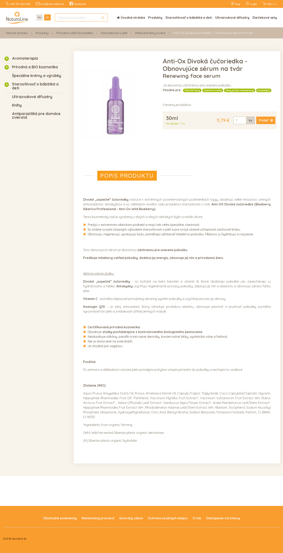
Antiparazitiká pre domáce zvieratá (36, 115)
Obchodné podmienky (60, 518)
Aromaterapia (25, 58)
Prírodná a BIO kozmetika (75, 33)
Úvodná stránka (131, 17)
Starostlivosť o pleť (115, 33)
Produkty (155, 17)
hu (39, 17)
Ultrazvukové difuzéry (232, 17)
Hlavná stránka (17, 33)
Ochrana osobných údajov (168, 518)
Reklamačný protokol (97, 518)
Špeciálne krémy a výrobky (36, 75)
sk (47, 17)
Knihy (17, 105)
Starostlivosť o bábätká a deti (188, 17)
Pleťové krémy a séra (151, 33)
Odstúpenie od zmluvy (223, 518)
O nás (197, 518)
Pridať (266, 120)
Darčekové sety (265, 17)
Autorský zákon (131, 518)
